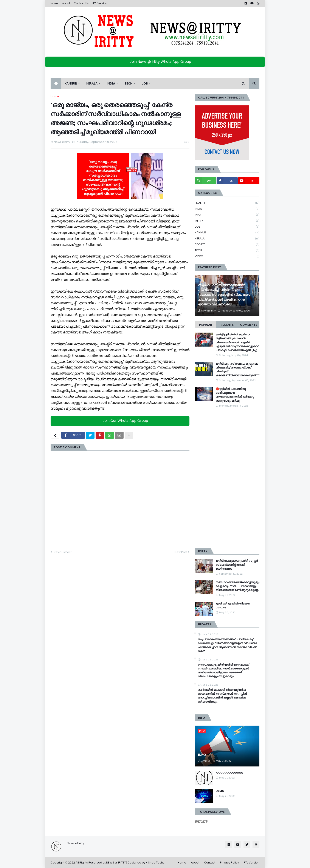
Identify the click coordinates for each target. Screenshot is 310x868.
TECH (227, 250)
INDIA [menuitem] (111, 83)
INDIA (227, 209)
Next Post (181, 552)
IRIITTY (227, 221)
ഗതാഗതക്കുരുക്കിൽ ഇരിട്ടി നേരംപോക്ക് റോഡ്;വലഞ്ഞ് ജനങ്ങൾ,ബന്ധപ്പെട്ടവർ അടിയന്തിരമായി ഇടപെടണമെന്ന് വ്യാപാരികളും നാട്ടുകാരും (223, 670)
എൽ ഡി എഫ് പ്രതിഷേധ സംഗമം (233, 605)
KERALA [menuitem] (92, 83)
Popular (205, 325)
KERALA (227, 238)
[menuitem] (56, 83)
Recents (227, 325)
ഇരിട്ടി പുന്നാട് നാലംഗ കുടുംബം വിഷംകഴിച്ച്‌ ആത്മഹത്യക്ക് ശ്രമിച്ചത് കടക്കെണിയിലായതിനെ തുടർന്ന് (237, 370)
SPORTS (227, 244)
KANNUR (227, 232)
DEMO (220, 791)
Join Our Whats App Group (121, 420)
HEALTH (227, 203)
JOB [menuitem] (145, 83)
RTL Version (100, 3)
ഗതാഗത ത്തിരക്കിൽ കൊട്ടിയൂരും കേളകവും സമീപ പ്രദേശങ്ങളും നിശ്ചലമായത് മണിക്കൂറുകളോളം (237, 586)
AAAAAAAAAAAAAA (229, 773)
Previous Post (62, 552)
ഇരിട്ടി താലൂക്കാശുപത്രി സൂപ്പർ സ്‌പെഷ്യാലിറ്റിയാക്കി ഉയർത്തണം (237, 564)
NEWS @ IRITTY (116, 862)
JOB (227, 227)
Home (54, 3)
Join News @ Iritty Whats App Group (156, 61)
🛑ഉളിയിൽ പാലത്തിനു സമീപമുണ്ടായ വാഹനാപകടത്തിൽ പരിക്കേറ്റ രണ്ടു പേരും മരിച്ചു (235, 395)
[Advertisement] (227, 477)
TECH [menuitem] (128, 83)
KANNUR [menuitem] (71, 83)
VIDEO (227, 256)
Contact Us (81, 3)
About (66, 3)
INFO (227, 215)
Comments (248, 325)
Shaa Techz (156, 862)
